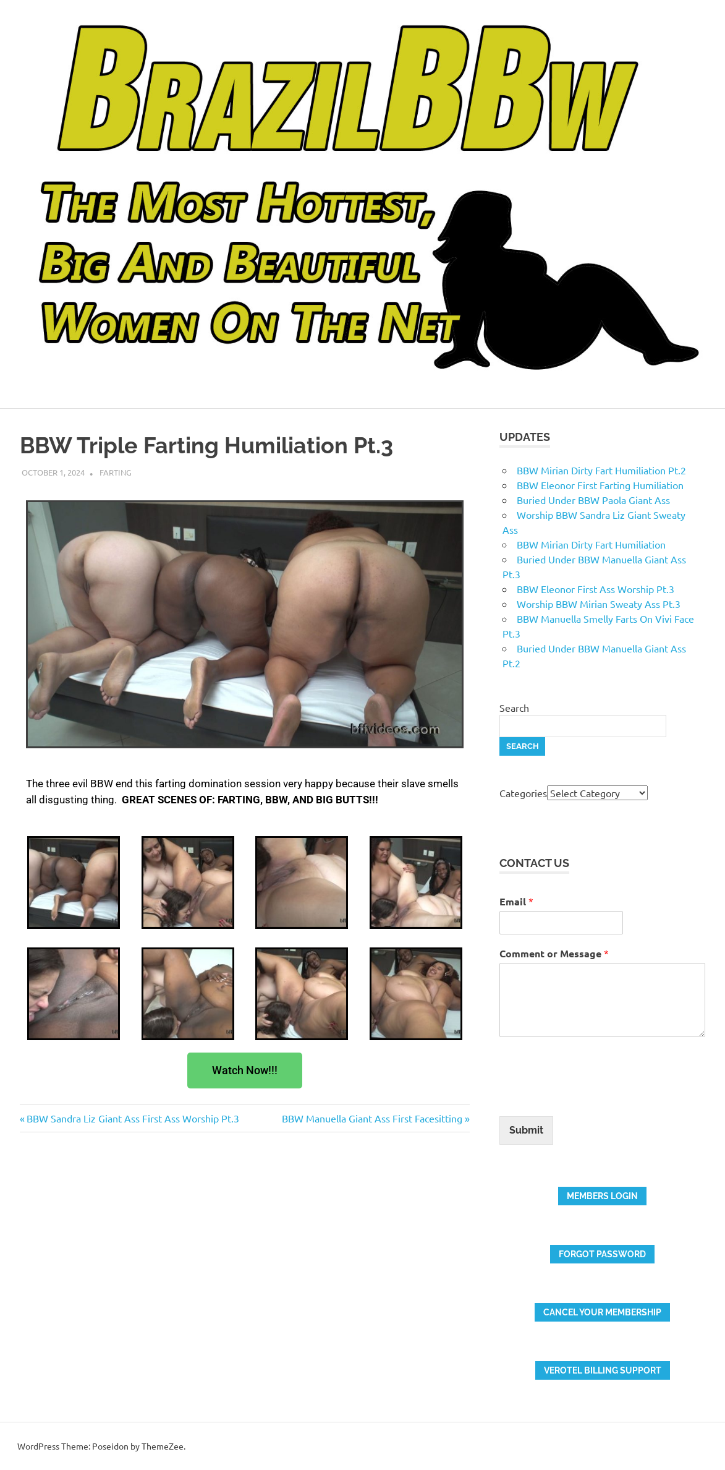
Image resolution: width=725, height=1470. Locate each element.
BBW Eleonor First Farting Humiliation (600, 485)
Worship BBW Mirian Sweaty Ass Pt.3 (598, 603)
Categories (523, 793)
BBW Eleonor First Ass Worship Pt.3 (595, 589)
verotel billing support (602, 1370)
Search (514, 707)
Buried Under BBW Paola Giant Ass (593, 500)
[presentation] (593, 1095)
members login (602, 1196)
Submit (526, 1130)
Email (516, 901)
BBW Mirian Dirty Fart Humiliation (591, 544)
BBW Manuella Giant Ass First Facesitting (372, 1118)
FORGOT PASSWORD (602, 1254)
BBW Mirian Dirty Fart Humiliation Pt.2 (601, 470)
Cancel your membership (602, 1312)
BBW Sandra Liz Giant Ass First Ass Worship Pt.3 (132, 1118)
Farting (116, 472)
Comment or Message (554, 953)
